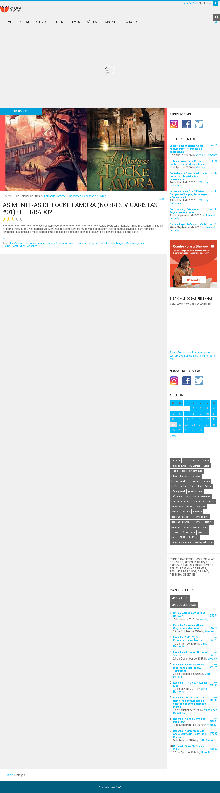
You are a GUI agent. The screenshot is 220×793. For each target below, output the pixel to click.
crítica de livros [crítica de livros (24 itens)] (178, 466)
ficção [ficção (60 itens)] (207, 481)
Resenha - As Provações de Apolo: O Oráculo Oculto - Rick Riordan (190, 734)
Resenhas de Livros (34, 22)
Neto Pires (207, 752)
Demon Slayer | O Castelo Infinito (188, 224)
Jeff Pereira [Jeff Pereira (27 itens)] (176, 496)
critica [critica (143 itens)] (206, 461)
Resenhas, (75, 196)
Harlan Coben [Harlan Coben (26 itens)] (204, 486)
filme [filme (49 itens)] (192, 486)
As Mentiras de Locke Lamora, (28, 243)
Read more (7, 239)
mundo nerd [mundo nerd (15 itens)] (177, 506)
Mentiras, (131, 243)
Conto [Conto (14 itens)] (186, 461)
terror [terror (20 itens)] (174, 537)
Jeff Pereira (206, 740)
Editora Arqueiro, (66, 243)
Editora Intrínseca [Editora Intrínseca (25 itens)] (179, 476)
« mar (173, 436)
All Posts (194, 3)
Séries (92, 22)
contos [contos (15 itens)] (196, 461)
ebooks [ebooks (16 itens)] (174, 471)
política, (142, 243)
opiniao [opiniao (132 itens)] (174, 512)
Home (185, 3)
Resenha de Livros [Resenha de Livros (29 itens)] (180, 522)
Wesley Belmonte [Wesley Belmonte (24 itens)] (203, 542)
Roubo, (7, 246)
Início (10, 775)
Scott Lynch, (19, 246)
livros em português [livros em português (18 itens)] (180, 501)
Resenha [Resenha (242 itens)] (197, 512)
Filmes (75, 22)
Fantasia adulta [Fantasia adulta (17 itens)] (178, 481)
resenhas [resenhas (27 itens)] (197, 522)
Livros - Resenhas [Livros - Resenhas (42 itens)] (201, 496)
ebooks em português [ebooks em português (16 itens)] (192, 471)
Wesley (200, 167)
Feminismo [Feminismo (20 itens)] (195, 481)
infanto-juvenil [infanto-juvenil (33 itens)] (178, 491)
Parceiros (132, 22)
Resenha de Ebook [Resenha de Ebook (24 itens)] (180, 517)
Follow (188, 355)
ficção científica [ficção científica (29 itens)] (178, 486)
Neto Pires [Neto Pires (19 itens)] (201, 506)
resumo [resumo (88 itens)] (209, 522)
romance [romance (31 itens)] (175, 527)
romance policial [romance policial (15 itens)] (191, 527)
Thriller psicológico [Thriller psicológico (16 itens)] (189, 537)
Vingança (32, 246)
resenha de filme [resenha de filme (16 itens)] (200, 517)
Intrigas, (92, 243)
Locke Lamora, (106, 243)
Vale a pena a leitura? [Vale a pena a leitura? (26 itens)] (181, 542)
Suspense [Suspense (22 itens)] (203, 532)
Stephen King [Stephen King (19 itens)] (189, 532)
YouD (118, 787)
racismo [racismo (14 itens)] (186, 512)
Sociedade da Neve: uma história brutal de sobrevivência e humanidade (188, 176)
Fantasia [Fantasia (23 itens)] (196, 476)
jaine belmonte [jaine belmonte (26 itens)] (195, 491)
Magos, (120, 243)
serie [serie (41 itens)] (205, 527)
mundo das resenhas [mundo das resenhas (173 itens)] (204, 501)
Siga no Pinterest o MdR (193, 357)
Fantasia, (82, 243)
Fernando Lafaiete (55, 196)
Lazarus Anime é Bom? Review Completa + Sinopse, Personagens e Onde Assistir (189, 194)
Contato (110, 22)
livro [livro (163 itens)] (188, 496)
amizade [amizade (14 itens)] (175, 461)
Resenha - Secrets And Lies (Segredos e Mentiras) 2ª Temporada (188, 667)
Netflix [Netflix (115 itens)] (189, 506)
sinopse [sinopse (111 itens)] (175, 532)
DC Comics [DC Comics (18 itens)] (194, 466)
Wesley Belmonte (206, 155)
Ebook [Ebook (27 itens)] (206, 466)
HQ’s (59, 22)
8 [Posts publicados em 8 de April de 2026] (193, 413)
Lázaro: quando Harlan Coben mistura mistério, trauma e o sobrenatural (186, 148)
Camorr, (51, 243)
